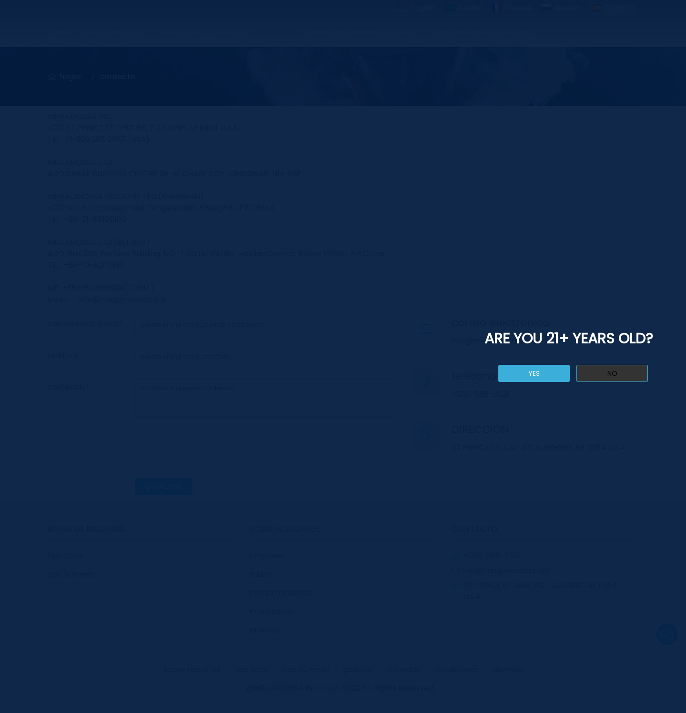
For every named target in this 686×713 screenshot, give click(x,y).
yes (534, 373)
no (612, 373)
